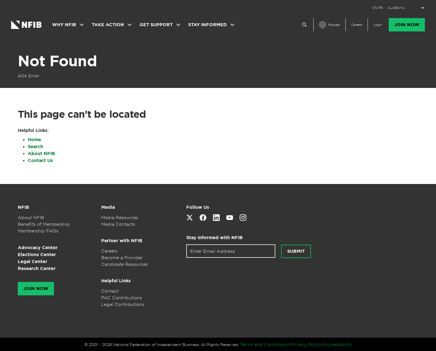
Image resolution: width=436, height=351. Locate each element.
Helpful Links (116, 281)
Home (34, 140)
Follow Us (197, 207)
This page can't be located (82, 114)
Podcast (334, 25)
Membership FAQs (38, 231)
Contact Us (40, 160)
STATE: (377, 7)
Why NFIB (64, 25)
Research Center (37, 268)
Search (35, 146)
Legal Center (32, 261)
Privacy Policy (306, 344)
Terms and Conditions (264, 344)
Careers (356, 25)
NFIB (23, 207)
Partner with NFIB (121, 241)
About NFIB (41, 153)
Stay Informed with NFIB (214, 237)
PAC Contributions (121, 297)
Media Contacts (118, 224)
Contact (109, 291)
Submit (296, 251)
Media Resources (119, 217)
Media (108, 207)
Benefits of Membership (44, 224)
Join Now (406, 25)
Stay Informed (207, 25)
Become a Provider (122, 257)
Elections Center (37, 254)
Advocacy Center (38, 248)
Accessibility (338, 344)
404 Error (28, 75)
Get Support (156, 25)
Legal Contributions (122, 304)
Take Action (108, 25)
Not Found (57, 61)
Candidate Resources (124, 264)
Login (377, 25)
